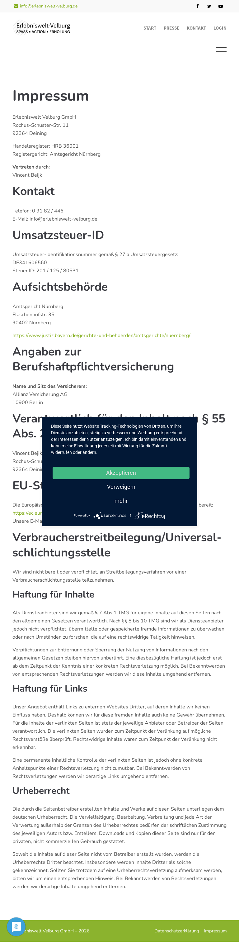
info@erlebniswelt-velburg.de (45, 6)
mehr (121, 501)
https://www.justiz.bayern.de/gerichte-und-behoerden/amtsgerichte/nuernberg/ (101, 336)
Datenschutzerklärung (176, 932)
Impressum (215, 932)
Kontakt (196, 28)
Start (149, 28)
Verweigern (121, 486)
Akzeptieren (121, 472)
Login (220, 28)
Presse (171, 28)
